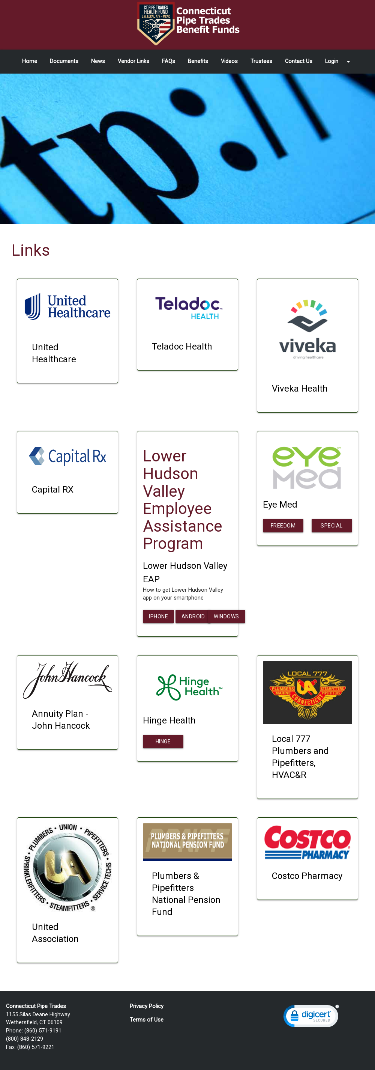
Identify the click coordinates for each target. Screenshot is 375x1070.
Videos (229, 61)
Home (29, 61)
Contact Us (298, 61)
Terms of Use (147, 1020)
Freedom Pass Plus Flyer (283, 527)
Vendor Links (133, 61)
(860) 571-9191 (43, 1031)
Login (339, 62)
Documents (64, 61)
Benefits (198, 61)
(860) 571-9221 (35, 1047)
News (98, 61)
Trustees (261, 61)
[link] (311, 1017)
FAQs (168, 61)
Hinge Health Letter (163, 743)
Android (193, 616)
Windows (226, 616)
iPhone (158, 616)
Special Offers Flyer (332, 527)
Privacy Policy (147, 1006)
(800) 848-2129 (24, 1039)
